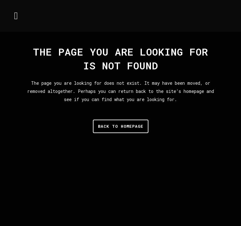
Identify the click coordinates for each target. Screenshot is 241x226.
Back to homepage (120, 126)
